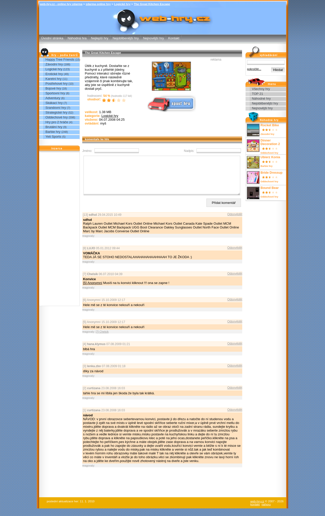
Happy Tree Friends (59, 59)
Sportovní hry (55, 93)
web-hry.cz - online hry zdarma (61, 4)
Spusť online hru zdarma (171, 103)
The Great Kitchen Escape (152, 4)
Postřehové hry (56, 83)
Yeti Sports (53, 136)
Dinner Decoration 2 (270, 142)
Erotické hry (54, 74)
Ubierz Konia (270, 157)
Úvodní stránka (52, 38)
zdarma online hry (98, 4)
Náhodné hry (261, 98)
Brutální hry (53, 127)
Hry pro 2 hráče (56, 122)
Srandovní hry (55, 108)
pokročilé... (254, 68)
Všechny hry (261, 89)
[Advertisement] (59, 230)
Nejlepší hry (99, 38)
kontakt (255, 511)
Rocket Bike (270, 125)
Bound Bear (270, 188)
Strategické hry (56, 112)
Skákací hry (54, 103)
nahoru (266, 511)
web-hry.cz (257, 508)
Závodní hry (54, 64)
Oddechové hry (56, 117)
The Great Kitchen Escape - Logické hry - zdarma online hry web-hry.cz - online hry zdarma (163, 17)
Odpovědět (234, 222)
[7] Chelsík (102, 339)
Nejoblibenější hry (125, 38)
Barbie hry (52, 132)
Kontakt (173, 38)
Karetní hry (53, 79)
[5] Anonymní (92, 290)
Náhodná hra (77, 38)
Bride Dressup (272, 172)
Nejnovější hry (153, 38)
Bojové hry (53, 88)
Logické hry (122, 4)
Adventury (52, 98)
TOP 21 (257, 94)
